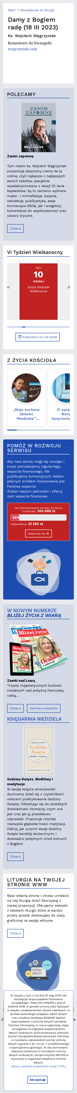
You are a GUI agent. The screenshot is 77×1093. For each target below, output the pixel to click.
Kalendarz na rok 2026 (37, 337)
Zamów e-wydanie (44, 708)
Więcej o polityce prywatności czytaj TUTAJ (38, 1066)
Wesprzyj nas (38, 533)
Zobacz (15, 228)
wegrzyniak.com (22, 48)
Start (11, 10)
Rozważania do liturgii (37, 10)
